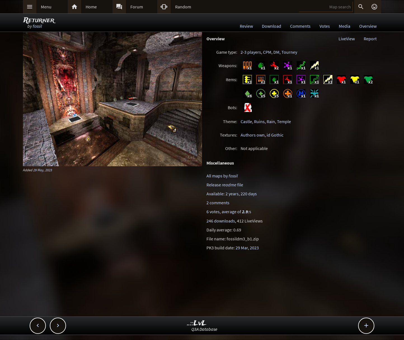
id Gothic (275, 135)
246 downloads (220, 221)
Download (271, 26)
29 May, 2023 (42, 170)
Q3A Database (204, 329)
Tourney (289, 52)
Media (344, 26)
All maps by (222, 176)
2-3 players (251, 52)
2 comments (217, 202)
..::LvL (196, 323)
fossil (37, 26)
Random (183, 7)
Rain (271, 121)
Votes (325, 26)
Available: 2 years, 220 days (231, 193)
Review (246, 26)
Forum (136, 7)
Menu (46, 7)
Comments (300, 26)
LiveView (347, 38)
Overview (368, 26)
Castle (246, 121)
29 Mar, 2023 (247, 247)
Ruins (259, 121)
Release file (224, 184)
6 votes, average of (228, 211)
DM (276, 52)
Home (91, 7)
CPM (267, 52)
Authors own (253, 135)
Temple (284, 121)
